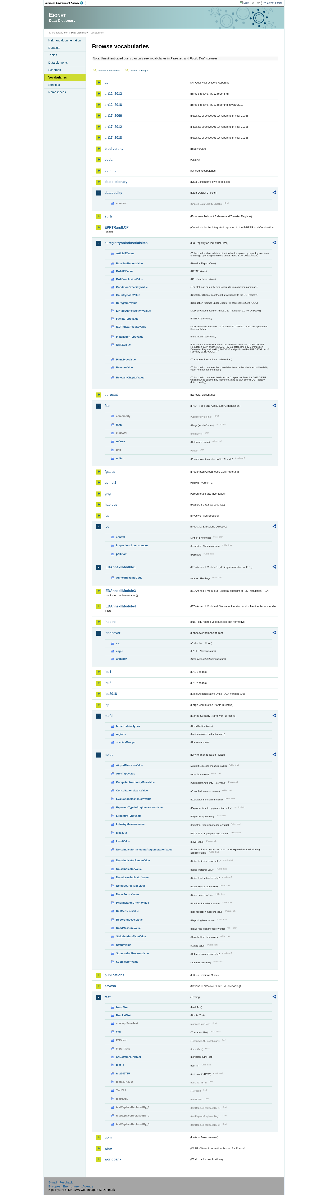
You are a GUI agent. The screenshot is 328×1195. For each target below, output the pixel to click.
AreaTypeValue (125, 773)
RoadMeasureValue (128, 928)
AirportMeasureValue (129, 765)
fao (107, 406)
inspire (110, 622)
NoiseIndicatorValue (129, 869)
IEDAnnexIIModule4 (120, 606)
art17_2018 (113, 137)
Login (246, 2)
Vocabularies (57, 77)
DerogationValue (126, 303)
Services (54, 84)
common (112, 170)
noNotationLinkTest (128, 1057)
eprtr (108, 216)
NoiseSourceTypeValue (131, 885)
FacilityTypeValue (127, 318)
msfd (109, 716)
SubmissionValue (127, 961)
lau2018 (111, 694)
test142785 (123, 1073)
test (107, 997)
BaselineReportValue (129, 263)
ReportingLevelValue (129, 919)
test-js (120, 1064)
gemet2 (110, 482)
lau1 (108, 672)
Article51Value (125, 253)
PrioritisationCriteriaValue (132, 902)
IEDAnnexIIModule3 (120, 591)
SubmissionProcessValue (132, 953)
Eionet (64, 32)
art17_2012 (113, 127)
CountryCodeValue (128, 295)
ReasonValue (124, 367)
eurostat (111, 394)
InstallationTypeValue (129, 336)
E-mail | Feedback (60, 1182)
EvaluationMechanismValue (133, 798)
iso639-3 (121, 832)
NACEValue (123, 344)
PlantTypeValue (126, 359)
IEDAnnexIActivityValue (131, 326)
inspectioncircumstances (132, 545)
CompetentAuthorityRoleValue (135, 782)
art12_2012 (113, 93)
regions (121, 734)
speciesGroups (125, 742)
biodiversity (114, 149)
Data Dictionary (79, 32)
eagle (119, 651)
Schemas (54, 70)
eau (118, 1031)
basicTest (122, 1007)
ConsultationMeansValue (132, 790)
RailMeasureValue (127, 911)
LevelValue (123, 841)
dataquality (113, 192)
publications (114, 975)
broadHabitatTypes (128, 726)
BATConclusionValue (129, 279)
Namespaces (57, 92)
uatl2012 (121, 659)
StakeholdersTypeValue (131, 936)
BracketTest (123, 1015)
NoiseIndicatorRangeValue (133, 860)
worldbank (113, 1159)
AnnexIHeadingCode (129, 577)
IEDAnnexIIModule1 (120, 567)
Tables (52, 55)
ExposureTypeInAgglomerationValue (139, 807)
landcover (112, 633)
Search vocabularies (109, 70)
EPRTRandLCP (117, 227)
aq (107, 82)
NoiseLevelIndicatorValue (132, 877)
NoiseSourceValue (128, 894)
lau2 (108, 683)
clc (118, 643)
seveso (110, 986)
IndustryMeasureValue (130, 824)
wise (108, 1148)
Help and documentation (64, 40)
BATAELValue (124, 271)
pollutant (121, 554)
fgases (110, 471)
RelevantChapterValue (130, 377)
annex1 (120, 537)
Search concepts (139, 70)
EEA (65, 3)
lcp (107, 705)
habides (111, 504)
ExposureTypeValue (128, 815)
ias (107, 515)
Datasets (54, 47)
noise (109, 754)
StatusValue (123, 945)
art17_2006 (113, 115)
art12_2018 (113, 105)
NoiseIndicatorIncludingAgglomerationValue (144, 849)
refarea (120, 441)
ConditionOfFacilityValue (132, 287)
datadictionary (116, 182)
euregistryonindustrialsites (126, 243)
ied (107, 526)
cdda (108, 159)
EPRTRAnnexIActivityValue (133, 310)
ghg (108, 493)
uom (108, 1137)
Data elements (58, 62)
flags (119, 424)
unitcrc (120, 458)
